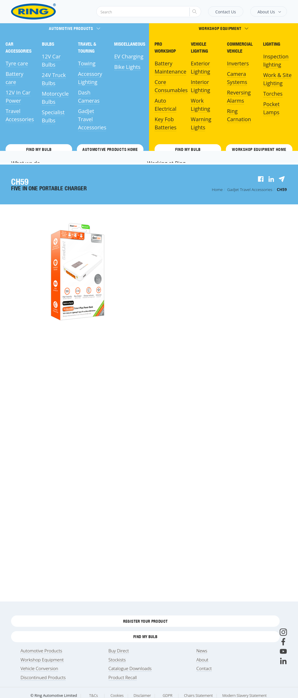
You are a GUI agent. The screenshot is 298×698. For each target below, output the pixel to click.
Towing (86, 63)
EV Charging (128, 56)
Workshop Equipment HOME (259, 149)
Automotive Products (74, 28)
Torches (272, 93)
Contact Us (225, 12)
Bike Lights (127, 66)
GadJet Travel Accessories (92, 119)
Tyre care (17, 63)
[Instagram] (283, 632)
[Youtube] (283, 651)
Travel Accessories (249, 189)
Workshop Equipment (224, 28)
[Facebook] (283, 641)
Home (217, 189)
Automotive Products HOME (110, 149)
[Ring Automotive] (48, 11)
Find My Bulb (39, 149)
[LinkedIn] (283, 661)
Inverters (238, 63)
